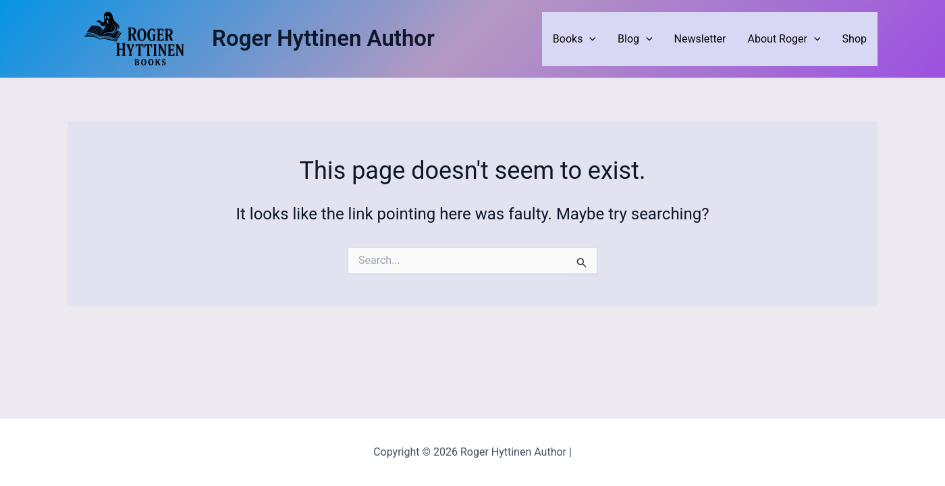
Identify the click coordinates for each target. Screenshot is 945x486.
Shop (854, 38)
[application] (589, 39)
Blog (635, 39)
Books (574, 39)
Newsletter (700, 38)
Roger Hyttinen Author (323, 38)
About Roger (784, 39)
